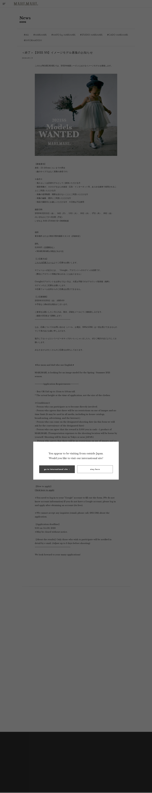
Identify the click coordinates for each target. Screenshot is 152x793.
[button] (57, 469)
